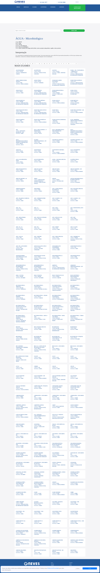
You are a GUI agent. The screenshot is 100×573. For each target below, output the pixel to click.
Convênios (43, 7)
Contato (61, 7)
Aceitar (89, 568)
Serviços (26, 7)
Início (18, 7)
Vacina (70, 565)
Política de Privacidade (53, 568)
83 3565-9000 (61, 2)
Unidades (52, 7)
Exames (34, 7)
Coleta (70, 564)
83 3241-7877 (43, 2)
